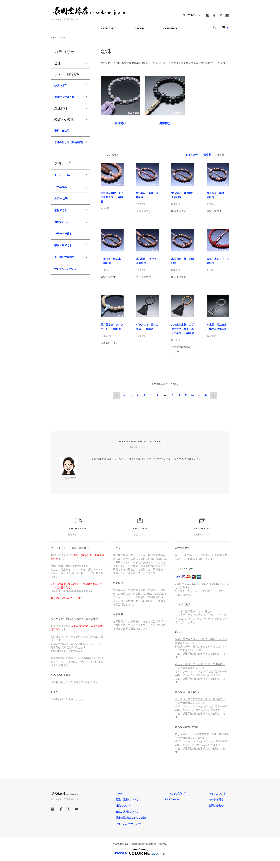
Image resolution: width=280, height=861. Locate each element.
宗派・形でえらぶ (67, 268)
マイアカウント (191, 15)
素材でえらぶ (64, 229)
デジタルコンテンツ (67, 296)
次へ (212, 395)
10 (192, 394)
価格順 (207, 154)
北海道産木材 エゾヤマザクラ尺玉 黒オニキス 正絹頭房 (182, 329)
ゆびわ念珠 (62, 86)
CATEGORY (108, 28)
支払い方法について (143, 810)
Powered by (140, 850)
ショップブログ (187, 792)
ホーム (54, 37)
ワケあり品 (62, 204)
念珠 (64, 37)
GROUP (139, 28)
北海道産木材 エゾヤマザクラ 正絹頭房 (112, 197)
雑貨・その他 (64, 127)
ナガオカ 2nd (65, 191)
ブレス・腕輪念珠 (67, 74)
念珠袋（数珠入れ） (65, 101)
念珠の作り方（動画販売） (67, 154)
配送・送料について (143, 798)
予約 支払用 (64, 139)
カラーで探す (64, 217)
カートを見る (219, 798)
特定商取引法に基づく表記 (147, 816)
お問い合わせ (219, 804)
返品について (139, 804)
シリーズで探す (65, 255)
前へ (118, 395)
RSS (180, 798)
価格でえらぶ (64, 242)
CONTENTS (170, 28)
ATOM (188, 798)
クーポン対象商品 (67, 281)
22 (205, 394)
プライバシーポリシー (144, 822)
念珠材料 (60, 116)
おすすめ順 (192, 154)
